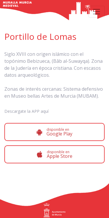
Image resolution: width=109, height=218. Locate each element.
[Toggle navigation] (96, 11)
